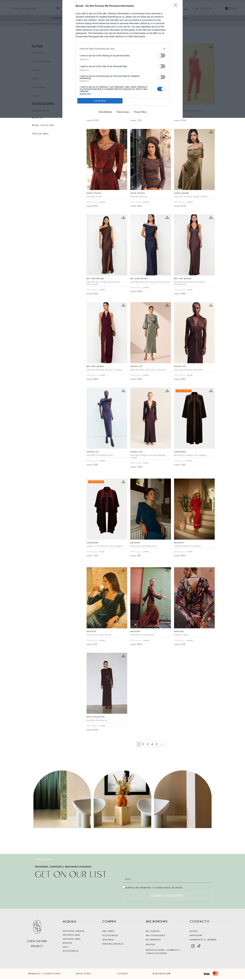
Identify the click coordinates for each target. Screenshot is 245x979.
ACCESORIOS (71, 951)
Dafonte (135, 543)
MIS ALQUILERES (155, 935)
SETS (65, 947)
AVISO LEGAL (83, 974)
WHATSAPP (196, 935)
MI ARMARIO (153, 940)
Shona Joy (136, 366)
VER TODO (108, 931)
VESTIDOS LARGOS (74, 931)
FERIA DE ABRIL (40, 134)
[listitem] (122, 48)
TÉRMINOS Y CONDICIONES (44, 974)
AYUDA (194, 931)
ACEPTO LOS (153, 888)
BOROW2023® (161, 974)
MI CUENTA (153, 931)
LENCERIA (108, 940)
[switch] (161, 55)
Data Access (123, 112)
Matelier (135, 631)
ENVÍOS (150, 944)
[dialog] (122, 59)
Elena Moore (181, 193)
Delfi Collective (96, 717)
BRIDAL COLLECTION (43, 125)
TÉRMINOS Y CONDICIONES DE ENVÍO (161, 888)
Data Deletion (105, 112)
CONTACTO (200, 921)
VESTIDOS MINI (72, 939)
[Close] (177, 6)
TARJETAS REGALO (112, 944)
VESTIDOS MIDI (71, 935)
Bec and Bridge (95, 278)
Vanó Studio (94, 193)
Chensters (180, 452)
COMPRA (109, 921)
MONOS (67, 943)
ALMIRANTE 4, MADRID (203, 940)
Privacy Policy (140, 112)
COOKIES (122, 974)
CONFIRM (100, 101)
